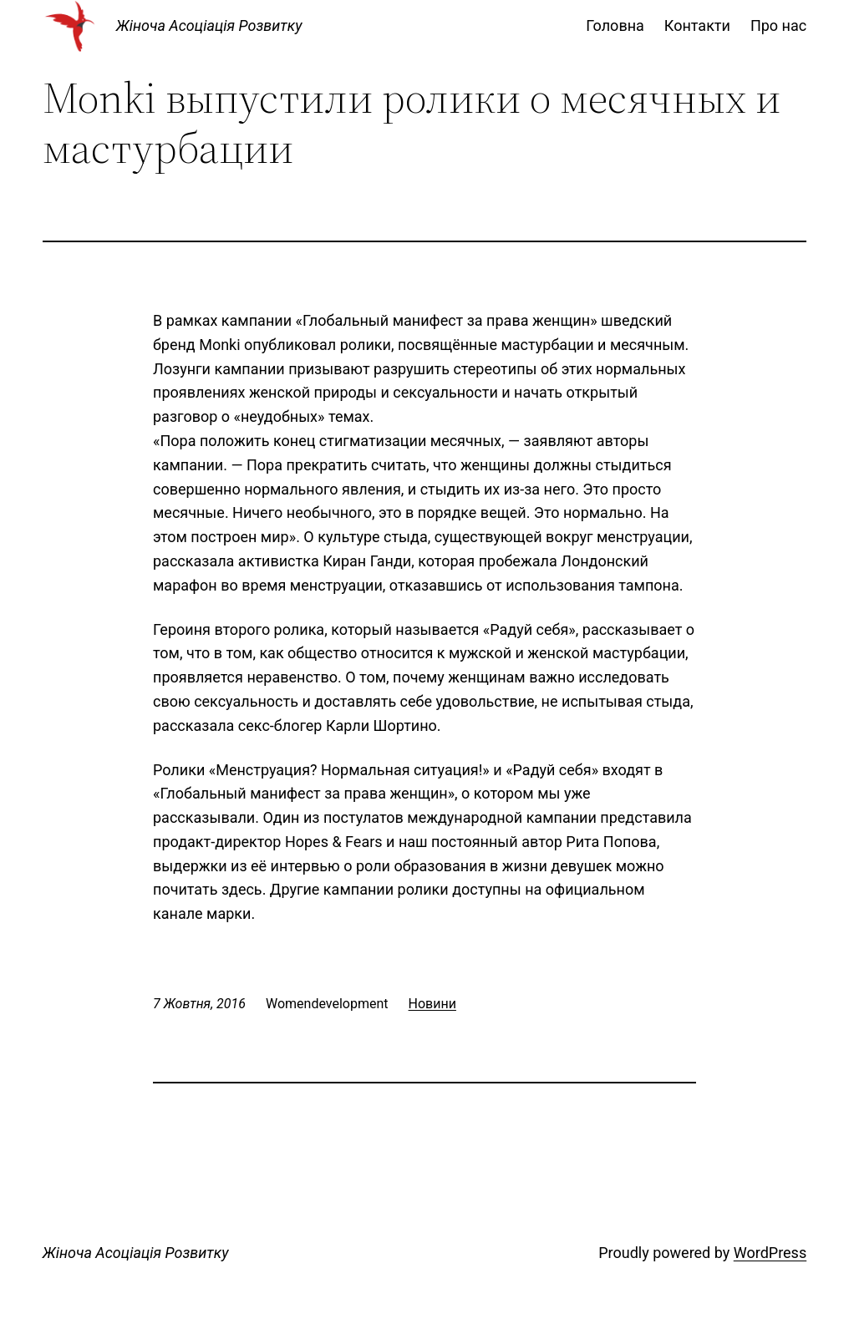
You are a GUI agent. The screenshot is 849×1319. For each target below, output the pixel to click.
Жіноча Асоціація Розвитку (209, 25)
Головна (615, 25)
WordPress (770, 1252)
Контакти (697, 25)
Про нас (778, 25)
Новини (432, 1004)
